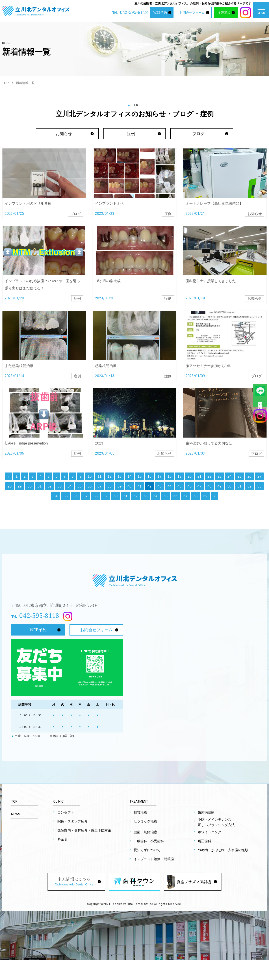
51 (239, 486)
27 (259, 476)
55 (66, 496)
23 (219, 476)
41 (139, 486)
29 (19, 486)
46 (189, 486)
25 (239, 476)
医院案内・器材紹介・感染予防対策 (84, 830)
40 (130, 486)
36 (90, 486)
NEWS (15, 814)
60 (115, 496)
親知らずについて (147, 850)
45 (180, 486)
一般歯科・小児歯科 (149, 841)
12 (110, 476)
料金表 (62, 839)
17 (160, 476)
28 (10, 486)
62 (136, 496)
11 (100, 476)
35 (80, 486)
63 (145, 496)
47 (199, 486)
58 (95, 496)
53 (259, 486)
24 (230, 476)
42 (150, 486)
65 (165, 496)
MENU (261, 11)
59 (106, 496)
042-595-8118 (134, 12)
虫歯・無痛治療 (145, 832)
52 (249, 486)
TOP (5, 83)
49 (219, 486)
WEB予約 (160, 12)
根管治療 (140, 812)
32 (50, 486)
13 (119, 476)
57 (86, 496)
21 (199, 476)
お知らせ (64, 133)
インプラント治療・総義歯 (154, 859)
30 (30, 486)
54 (56, 496)
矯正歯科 (204, 841)
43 (160, 486)
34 (69, 486)
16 (150, 476)
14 (130, 476)
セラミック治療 (145, 821)
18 (169, 476)
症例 (131, 133)
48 (209, 486)
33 (60, 486)
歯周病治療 (206, 812)
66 (176, 496)
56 (76, 496)
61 (126, 496)
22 (210, 476)
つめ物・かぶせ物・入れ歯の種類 (223, 850)
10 (90, 476)
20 (189, 476)
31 (40, 486)
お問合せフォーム (192, 12)
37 (100, 486)
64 (156, 496)
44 (169, 486)
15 (140, 476)
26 (249, 476)
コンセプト (65, 812)
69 (206, 496)
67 (185, 496)
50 (230, 486)
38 (110, 486)
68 (195, 496)
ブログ (198, 133)
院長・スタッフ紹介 (72, 821)
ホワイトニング (209, 832)
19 (180, 476)
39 (119, 486)
